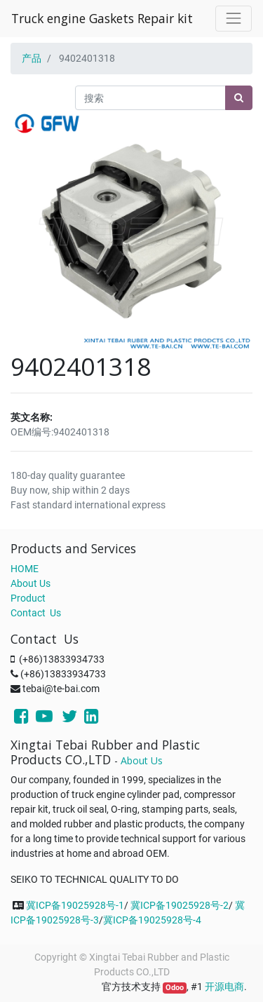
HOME (25, 568)
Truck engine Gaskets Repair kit (102, 18)
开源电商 (224, 986)
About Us (30, 583)
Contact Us (36, 612)
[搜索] (238, 98)
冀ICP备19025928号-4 (152, 920)
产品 (31, 58)
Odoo (175, 987)
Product (28, 598)
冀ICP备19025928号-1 (75, 905)
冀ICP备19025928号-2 (179, 905)
